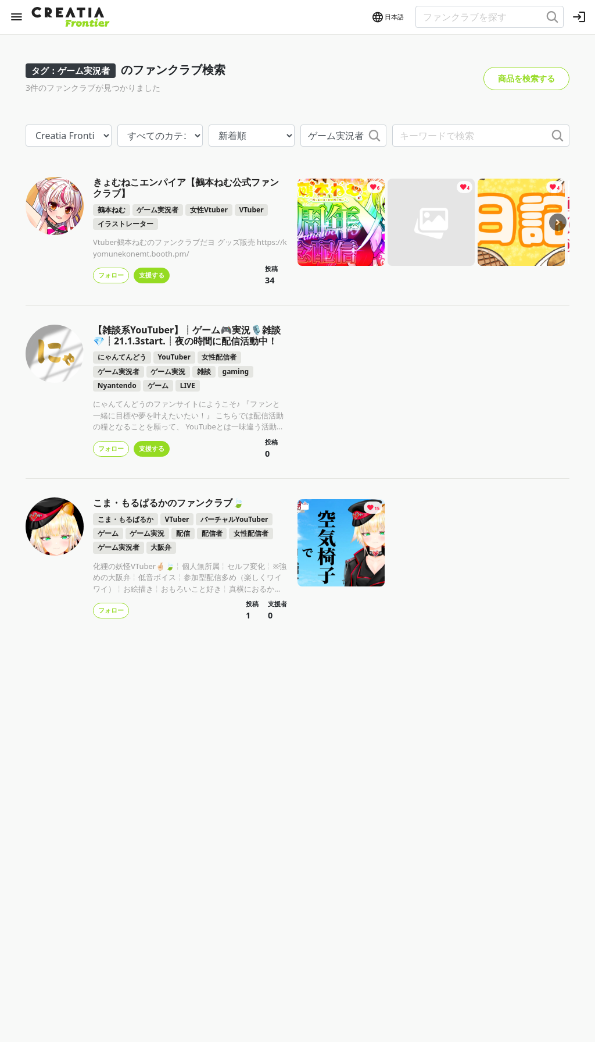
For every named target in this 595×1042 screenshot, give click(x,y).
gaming (236, 371)
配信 (183, 533)
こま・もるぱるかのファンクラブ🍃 (168, 502)
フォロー (111, 275)
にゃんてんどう (122, 357)
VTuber (251, 210)
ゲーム (158, 385)
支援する (151, 275)
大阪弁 (160, 547)
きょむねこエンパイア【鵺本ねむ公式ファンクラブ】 (186, 188)
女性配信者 (219, 357)
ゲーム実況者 (157, 210)
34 (269, 280)
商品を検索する (526, 78)
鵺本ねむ (112, 210)
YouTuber (173, 357)
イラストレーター (125, 224)
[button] (387, 17)
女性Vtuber (209, 210)
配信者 (212, 533)
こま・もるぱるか (125, 519)
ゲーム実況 (167, 371)
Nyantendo (117, 385)
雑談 (204, 371)
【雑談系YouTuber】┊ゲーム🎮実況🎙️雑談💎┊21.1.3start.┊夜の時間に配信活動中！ (187, 335)
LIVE (187, 385)
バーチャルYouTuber (234, 519)
